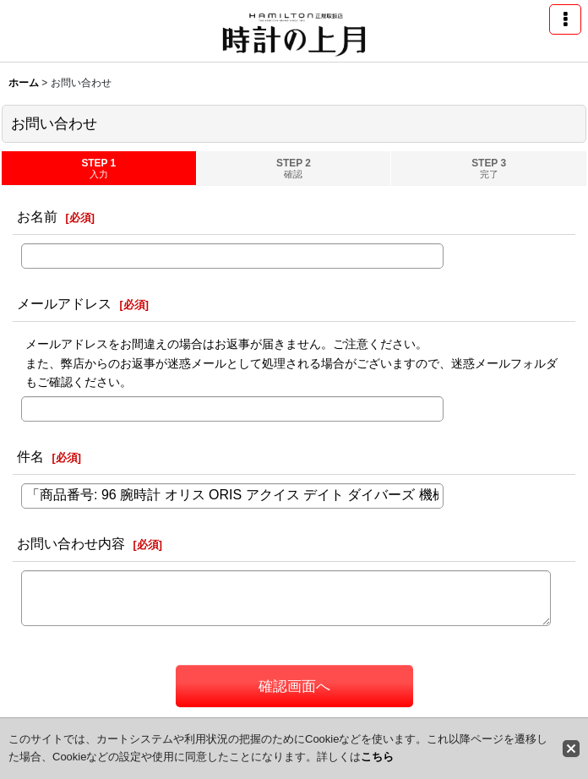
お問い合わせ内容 (71, 543)
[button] (565, 19)
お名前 (37, 216)
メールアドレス (64, 303)
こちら (377, 756)
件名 (30, 456)
